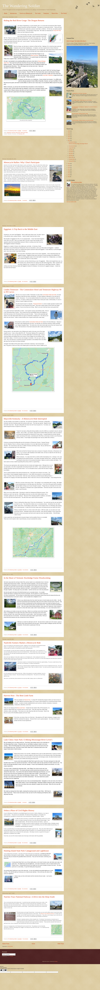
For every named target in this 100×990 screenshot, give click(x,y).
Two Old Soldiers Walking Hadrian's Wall (80, 113)
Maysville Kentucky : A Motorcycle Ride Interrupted (25, 419)
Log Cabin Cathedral (48, 75)
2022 (69, 138)
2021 (69, 140)
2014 (69, 174)
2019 (69, 165)
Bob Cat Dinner (34, 55)
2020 (69, 163)
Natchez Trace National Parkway (47, 913)
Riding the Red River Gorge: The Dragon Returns (24, 20)
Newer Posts (5, 943)
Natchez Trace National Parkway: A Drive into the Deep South (29, 897)
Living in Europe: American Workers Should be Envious (82, 120)
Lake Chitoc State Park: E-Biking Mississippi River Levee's (28, 740)
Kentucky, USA (21, 133)
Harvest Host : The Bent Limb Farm (18, 695)
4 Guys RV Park (57, 30)
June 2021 (71, 151)
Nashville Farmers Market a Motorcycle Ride (22, 643)
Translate (10, 956)
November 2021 (72, 146)
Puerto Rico (55, 13)
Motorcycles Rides (24, 132)
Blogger (56, 961)
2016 (69, 171)
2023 (69, 136)
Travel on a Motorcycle (26, 13)
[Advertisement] (33, 147)
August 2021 (71, 147)
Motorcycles (18, 132)
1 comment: (24, 802)
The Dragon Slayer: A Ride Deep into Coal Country (82, 100)
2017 (69, 169)
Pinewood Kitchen (37, 303)
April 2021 (71, 155)
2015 (69, 172)
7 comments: (24, 200)
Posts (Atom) (10, 946)
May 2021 (71, 153)
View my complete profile (71, 201)
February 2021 (72, 159)
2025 (69, 132)
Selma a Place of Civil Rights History (19, 810)
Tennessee (46, 13)
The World (64, 13)
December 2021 (72, 142)
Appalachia (9, 132)
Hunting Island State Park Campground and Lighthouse (26, 851)
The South (38, 13)
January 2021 (71, 161)
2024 (69, 134)
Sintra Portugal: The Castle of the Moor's (76, 41)
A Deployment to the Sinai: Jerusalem (79, 93)
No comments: (25, 281)
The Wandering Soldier (21, 6)
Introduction (13, 13)
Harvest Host (27, 699)
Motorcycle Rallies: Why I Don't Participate (22, 162)
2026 (69, 131)
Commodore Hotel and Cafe (49, 294)
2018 (69, 167)
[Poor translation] (5, 970)
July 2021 (71, 149)
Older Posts (61, 943)
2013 (69, 176)
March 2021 (71, 157)
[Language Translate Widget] (8, 954)
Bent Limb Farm (21, 707)
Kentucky (13, 132)
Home (5, 13)
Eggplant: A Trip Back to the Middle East (20, 229)
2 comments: (24, 130)
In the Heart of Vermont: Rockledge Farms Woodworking (27, 578)
